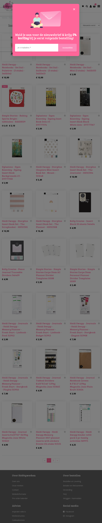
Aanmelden (67, 47)
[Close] (74, 9)
